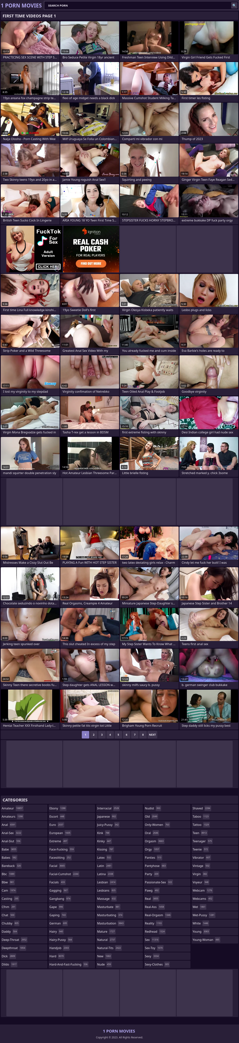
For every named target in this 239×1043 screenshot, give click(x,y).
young (201, 931)
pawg (152, 890)
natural (106, 940)
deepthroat (14, 948)
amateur (13, 808)
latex (104, 857)
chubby (10, 923)
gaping (58, 915)
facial (57, 866)
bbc (8, 874)
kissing (105, 849)
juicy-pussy (108, 825)
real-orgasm (158, 915)
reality (154, 923)
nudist (153, 808)
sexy (152, 956)
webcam (203, 890)
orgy (152, 849)
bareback (12, 866)
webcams (203, 898)
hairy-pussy (61, 940)
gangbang (60, 898)
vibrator (202, 857)
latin (104, 866)
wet (199, 907)
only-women (157, 825)
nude (104, 964)
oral (152, 833)
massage (107, 898)
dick (9, 956)
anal (9, 825)
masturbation (110, 923)
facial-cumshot (64, 874)
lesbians (106, 890)
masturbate (108, 907)
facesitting (60, 857)
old (151, 816)
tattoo (201, 825)
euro (56, 825)
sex (152, 940)
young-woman (206, 940)
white (201, 923)
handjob (59, 948)
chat (8, 915)
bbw (8, 882)
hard (57, 956)
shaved (202, 808)
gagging (59, 890)
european (60, 833)
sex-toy (154, 948)
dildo (9, 964)
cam (9, 890)
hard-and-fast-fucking (69, 964)
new (104, 956)
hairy (56, 931)
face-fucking (62, 849)
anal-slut (11, 841)
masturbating (110, 915)
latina (105, 874)
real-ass (155, 907)
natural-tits (109, 948)
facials (57, 882)
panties (153, 857)
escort (57, 816)
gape (56, 907)
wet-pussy (204, 915)
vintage (201, 866)
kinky (104, 841)
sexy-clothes (157, 964)
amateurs (13, 816)
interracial (108, 808)
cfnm (9, 907)
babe (9, 849)
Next (152, 734)
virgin (200, 874)
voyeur (201, 882)
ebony (57, 808)
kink (103, 833)
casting (10, 898)
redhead (155, 931)
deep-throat (14, 940)
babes (9, 857)
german (58, 923)
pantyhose (156, 866)
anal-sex (12, 833)
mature (106, 931)
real (152, 898)
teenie (201, 849)
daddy (10, 931)
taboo (201, 816)
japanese (107, 816)
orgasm (154, 841)
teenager (203, 841)
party (152, 874)
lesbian (106, 882)
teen (200, 833)
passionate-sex (159, 882)
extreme (58, 841)
